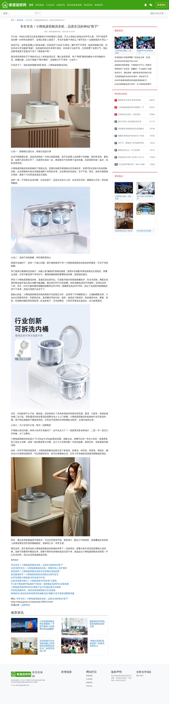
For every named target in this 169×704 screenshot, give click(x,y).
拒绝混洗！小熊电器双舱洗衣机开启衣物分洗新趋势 (35, 571)
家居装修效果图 (74, 4)
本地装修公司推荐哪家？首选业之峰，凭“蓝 (132, 57)
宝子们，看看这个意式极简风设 (129, 143)
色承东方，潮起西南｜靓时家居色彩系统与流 (133, 72)
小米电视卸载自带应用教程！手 (129, 107)
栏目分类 (157, 13)
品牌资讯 (60, 4)
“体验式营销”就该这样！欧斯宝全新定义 (97, 643)
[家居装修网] (14, 5)
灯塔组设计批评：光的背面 (127, 114)
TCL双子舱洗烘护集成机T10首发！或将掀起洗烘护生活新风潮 (40, 583)
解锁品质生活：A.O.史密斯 (127, 150)
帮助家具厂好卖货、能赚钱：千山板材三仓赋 (133, 68)
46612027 (140, 675)
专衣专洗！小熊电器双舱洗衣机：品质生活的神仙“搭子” (37, 564)
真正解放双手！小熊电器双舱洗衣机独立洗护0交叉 (35, 574)
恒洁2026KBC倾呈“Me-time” (126, 61)
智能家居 (98, 4)
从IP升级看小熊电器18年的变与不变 (28, 577)
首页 (31, 4)
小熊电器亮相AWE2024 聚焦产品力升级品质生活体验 (36, 587)
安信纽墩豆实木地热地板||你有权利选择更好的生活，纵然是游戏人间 (47, 645)
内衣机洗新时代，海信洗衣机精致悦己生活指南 (33, 590)
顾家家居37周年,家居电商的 (128, 100)
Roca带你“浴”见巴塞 (144, 231)
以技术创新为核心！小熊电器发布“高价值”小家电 (34, 580)
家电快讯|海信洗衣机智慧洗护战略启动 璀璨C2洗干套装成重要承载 (42, 593)
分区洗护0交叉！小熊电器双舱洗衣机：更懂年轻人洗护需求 (39, 568)
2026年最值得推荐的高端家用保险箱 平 (131, 80)
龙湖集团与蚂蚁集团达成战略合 (129, 128)
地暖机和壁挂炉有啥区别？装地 (129, 135)
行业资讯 (50, 4)
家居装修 (39, 4)
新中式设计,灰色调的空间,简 (128, 121)
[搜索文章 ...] (22, 13)
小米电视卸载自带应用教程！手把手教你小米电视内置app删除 (47, 625)
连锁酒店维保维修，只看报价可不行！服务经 (133, 65)
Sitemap (89, 686)
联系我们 (161, 4)
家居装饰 (88, 4)
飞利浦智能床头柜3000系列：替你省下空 (131, 76)
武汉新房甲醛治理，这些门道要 (130, 164)
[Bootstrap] (28, 674)
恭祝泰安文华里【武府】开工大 (129, 157)
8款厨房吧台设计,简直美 (123, 231)
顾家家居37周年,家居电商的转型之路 (97, 624)
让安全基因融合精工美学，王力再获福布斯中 (133, 84)
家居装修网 (53, 31)
